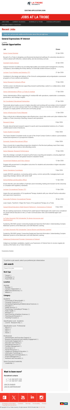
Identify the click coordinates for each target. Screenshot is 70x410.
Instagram (41, 397)
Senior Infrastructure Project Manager (15, 112)
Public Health (10, 311)
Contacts (20, 403)
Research (9, 312)
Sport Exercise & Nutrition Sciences (17, 314)
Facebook (4, 397)
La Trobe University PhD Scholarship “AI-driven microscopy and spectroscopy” (23, 219)
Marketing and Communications (16, 355)
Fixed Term (9, 279)
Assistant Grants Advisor (11, 63)
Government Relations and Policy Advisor (16, 160)
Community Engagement (14, 341)
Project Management (13, 356)
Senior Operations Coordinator (13, 170)
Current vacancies (19, 22)
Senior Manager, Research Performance (16, 151)
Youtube (23, 397)
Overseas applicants (53, 22)
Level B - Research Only (13, 323)
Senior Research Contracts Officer (14, 82)
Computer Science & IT (13, 302)
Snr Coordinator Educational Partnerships (16, 101)
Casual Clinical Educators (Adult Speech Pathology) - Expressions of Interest (27, 207)
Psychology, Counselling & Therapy (17, 309)
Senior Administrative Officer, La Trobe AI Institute (19, 92)
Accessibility (36, 403)
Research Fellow (8, 122)
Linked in (32, 397)
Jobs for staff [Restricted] (12, 387)
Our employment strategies (11, 24)
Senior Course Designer (10, 53)
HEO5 (8, 329)
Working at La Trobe (36, 22)
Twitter (13, 397)
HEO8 (8, 333)
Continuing (9, 277)
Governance (10, 348)
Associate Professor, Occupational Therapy (17, 199)
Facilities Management (13, 346)
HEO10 (8, 327)
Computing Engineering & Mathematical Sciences (21, 304)
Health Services (11, 307)
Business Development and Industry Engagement (21, 339)
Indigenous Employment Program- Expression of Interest (21, 239)
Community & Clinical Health (15, 300)
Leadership (9, 363)
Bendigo (8, 287)
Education (9, 306)
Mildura (8, 292)
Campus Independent (13, 289)
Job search (8, 264)
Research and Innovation (14, 358)
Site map (27, 403)
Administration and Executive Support (18, 337)
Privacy (44, 403)
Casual (8, 275)
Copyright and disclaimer (9, 405)
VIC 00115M (42, 407)
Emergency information (9, 403)
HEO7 (8, 331)
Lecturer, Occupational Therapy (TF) (14, 189)
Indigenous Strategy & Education (16, 351)
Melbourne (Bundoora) (13, 290)
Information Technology (14, 353)
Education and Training (13, 343)
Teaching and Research (13, 316)
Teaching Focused (12, 318)
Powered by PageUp (7, 251)
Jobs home (5, 22)
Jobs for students (9, 384)
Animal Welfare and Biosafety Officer (15, 180)
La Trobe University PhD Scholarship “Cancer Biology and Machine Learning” (27, 229)
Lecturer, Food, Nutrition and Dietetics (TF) (16, 72)
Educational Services (13, 344)
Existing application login (35, 10)
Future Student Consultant (11, 132)
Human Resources (12, 350)
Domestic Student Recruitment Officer (15, 141)
